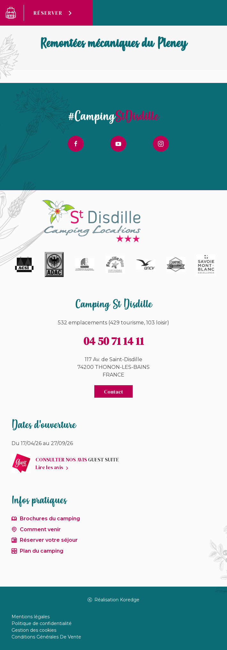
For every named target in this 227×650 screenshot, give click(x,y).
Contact (113, 391)
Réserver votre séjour (49, 540)
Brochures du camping (50, 519)
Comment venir (40, 529)
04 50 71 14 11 (113, 341)
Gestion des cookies (34, 630)
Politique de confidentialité (42, 623)
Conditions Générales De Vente (46, 637)
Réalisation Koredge (114, 600)
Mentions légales (31, 617)
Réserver (48, 12)
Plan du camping (41, 551)
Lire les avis (49, 467)
